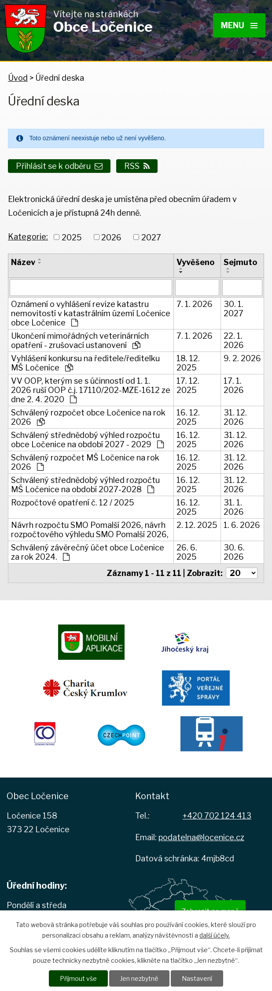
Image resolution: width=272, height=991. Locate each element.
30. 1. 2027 (233, 308)
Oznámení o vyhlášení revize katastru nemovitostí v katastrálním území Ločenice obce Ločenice (90, 313)
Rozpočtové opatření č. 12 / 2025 (72, 502)
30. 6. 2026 (234, 552)
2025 (72, 237)
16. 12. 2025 (188, 417)
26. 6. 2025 (186, 552)
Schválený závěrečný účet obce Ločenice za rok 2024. (87, 552)
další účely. (214, 935)
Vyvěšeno (195, 262)
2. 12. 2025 (196, 525)
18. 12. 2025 (188, 363)
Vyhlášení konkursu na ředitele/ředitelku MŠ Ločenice (85, 363)
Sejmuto (240, 262)
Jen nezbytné (139, 978)
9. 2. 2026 (242, 358)
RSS (137, 166)
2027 (151, 237)
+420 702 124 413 (217, 815)
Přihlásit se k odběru (59, 166)
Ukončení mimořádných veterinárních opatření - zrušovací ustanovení (80, 340)
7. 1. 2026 (194, 304)
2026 (111, 237)
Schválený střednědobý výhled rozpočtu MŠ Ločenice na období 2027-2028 (85, 484)
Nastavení (197, 978)
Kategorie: (28, 236)
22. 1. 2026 (234, 340)
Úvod (18, 77)
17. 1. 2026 (234, 385)
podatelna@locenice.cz (201, 837)
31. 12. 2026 (235, 417)
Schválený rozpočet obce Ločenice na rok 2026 (88, 417)
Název (23, 262)
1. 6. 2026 (242, 525)
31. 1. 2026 (234, 507)
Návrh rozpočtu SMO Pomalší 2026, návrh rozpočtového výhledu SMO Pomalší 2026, (90, 529)
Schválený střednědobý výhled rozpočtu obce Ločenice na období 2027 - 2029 (87, 439)
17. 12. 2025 (187, 385)
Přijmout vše (78, 978)
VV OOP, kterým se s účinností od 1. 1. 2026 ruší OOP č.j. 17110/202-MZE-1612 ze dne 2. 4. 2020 (90, 390)
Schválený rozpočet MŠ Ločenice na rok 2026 (85, 462)
